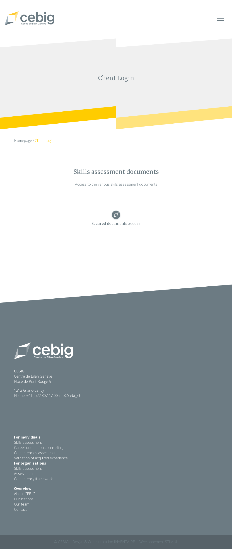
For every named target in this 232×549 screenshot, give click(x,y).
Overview (22, 488)
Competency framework (33, 478)
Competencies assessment (36, 452)
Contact (20, 509)
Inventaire (124, 541)
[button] (220, 19)
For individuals (27, 437)
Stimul (171, 541)
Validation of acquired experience (41, 458)
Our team (21, 504)
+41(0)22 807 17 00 (42, 395)
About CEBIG (24, 493)
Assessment (24, 473)
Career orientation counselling (38, 447)
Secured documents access (116, 223)
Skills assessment (28, 442)
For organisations (30, 463)
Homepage (23, 140)
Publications (24, 498)
